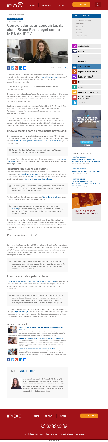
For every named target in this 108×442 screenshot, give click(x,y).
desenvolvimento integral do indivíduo (38, 179)
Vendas (79, 33)
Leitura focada (58, 68)
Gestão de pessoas (83, 21)
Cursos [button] (60, 5)
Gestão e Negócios (18, 14)
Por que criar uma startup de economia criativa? (37, 349)
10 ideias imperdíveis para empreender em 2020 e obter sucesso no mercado (86, 183)
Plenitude (32, 176)
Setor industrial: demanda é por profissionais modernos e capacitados (41, 329)
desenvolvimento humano (28, 174)
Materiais (46, 5)
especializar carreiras (49, 77)
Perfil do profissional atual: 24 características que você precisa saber (86, 160)
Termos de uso (80, 434)
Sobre (32, 5)
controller (15, 209)
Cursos (63, 416)
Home (9, 14)
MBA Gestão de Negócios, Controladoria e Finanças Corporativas (32, 281)
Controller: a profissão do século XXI (86, 171)
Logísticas (80, 24)
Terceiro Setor (81, 36)
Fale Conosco (81, 4)
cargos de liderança (21, 311)
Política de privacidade (67, 434)
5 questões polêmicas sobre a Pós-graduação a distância (41, 338)
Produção (79, 30)
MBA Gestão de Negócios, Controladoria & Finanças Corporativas (37, 141)
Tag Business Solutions (50, 197)
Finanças (79, 27)
